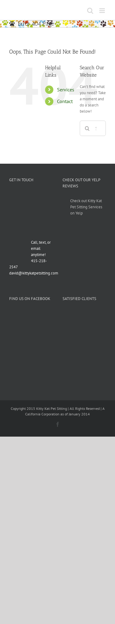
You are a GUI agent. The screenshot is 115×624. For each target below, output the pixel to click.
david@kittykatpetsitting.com (33, 273)
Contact (65, 101)
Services (65, 89)
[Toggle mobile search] (90, 10)
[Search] (87, 128)
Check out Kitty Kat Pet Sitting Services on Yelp (86, 207)
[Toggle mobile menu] (102, 10)
